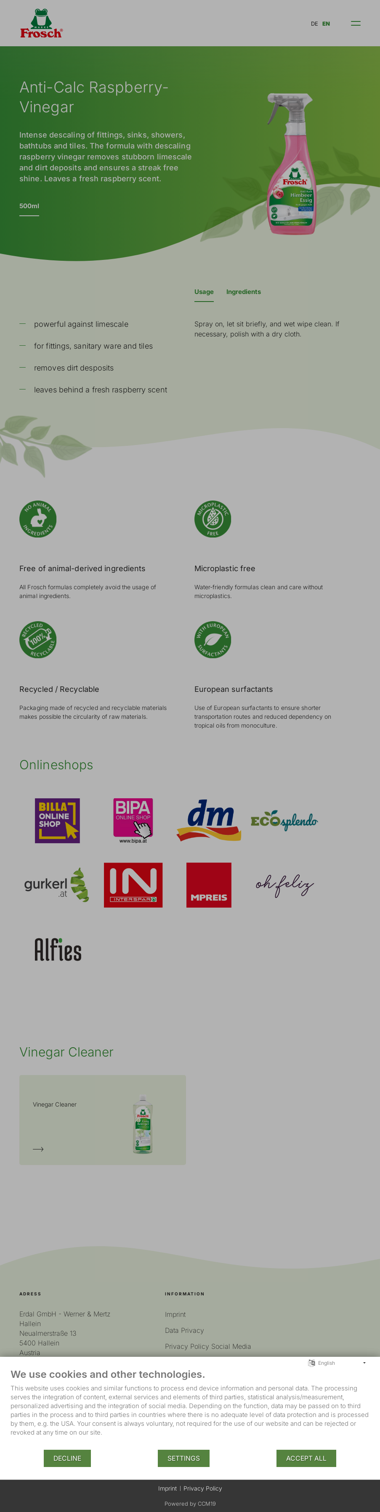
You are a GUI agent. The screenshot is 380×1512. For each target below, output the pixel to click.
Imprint (167, 1488)
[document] (190, 1408)
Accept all (306, 1458)
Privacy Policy (202, 1488)
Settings (183, 1458)
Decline (67, 1458)
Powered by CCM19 (190, 1503)
